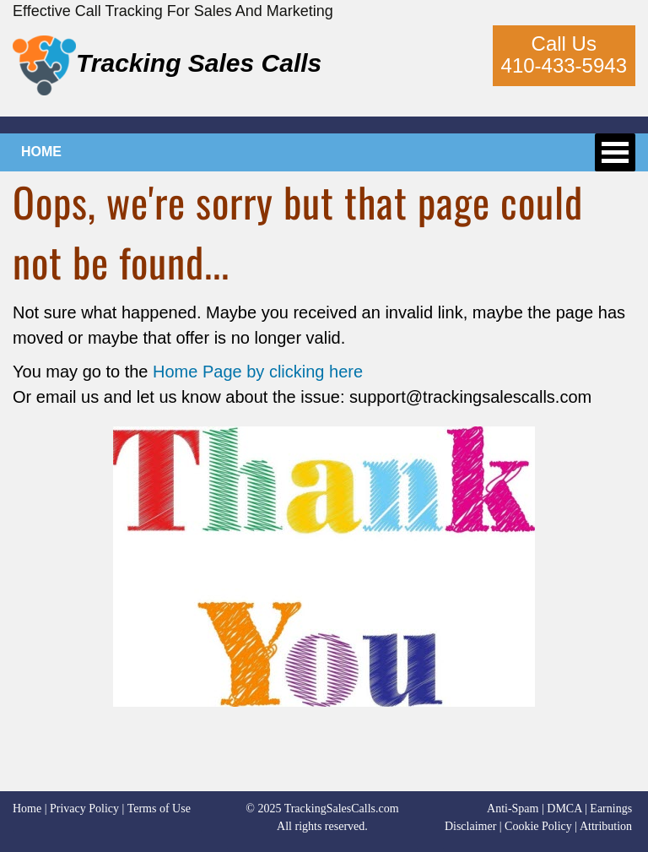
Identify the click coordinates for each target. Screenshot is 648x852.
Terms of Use (159, 808)
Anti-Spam (512, 808)
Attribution (606, 826)
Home (27, 808)
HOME (41, 151)
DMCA (564, 808)
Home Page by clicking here (258, 371)
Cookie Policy (538, 826)
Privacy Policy (84, 808)
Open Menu (615, 152)
